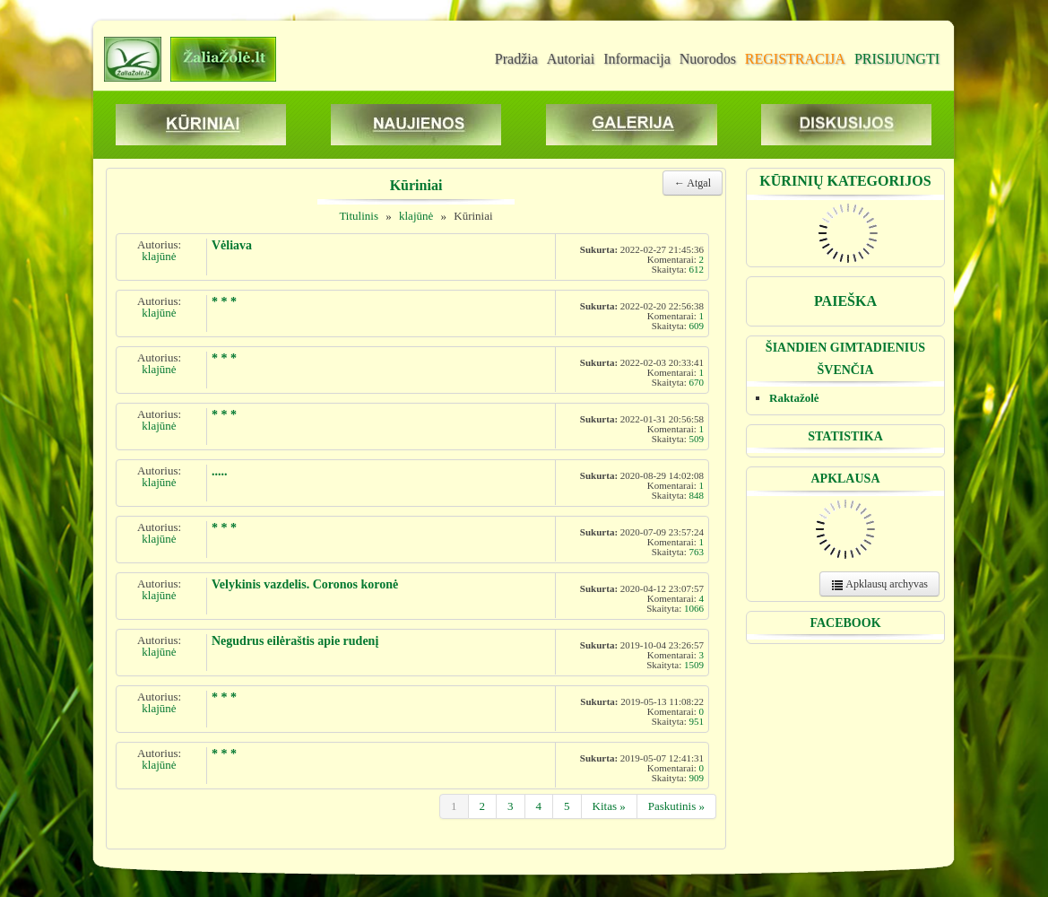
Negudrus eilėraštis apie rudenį (295, 641)
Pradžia (516, 58)
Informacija (637, 58)
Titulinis (358, 215)
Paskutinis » (676, 806)
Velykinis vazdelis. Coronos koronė (305, 584)
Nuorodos (708, 58)
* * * (224, 302)
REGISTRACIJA (795, 58)
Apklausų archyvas (879, 584)
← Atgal (692, 183)
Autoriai (570, 58)
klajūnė (416, 215)
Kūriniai (473, 215)
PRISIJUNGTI (897, 58)
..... (220, 471)
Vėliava (232, 245)
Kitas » (609, 806)
